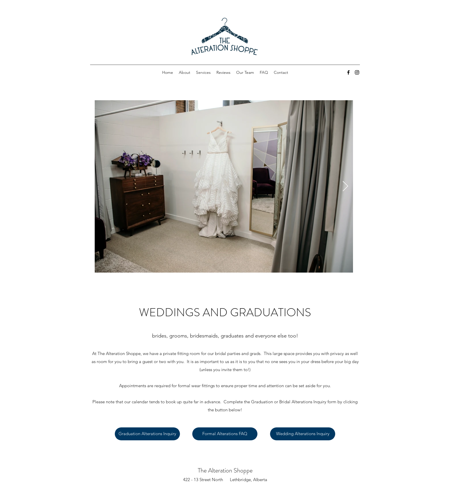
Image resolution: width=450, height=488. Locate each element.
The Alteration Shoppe (225, 470)
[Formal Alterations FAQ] (224, 433)
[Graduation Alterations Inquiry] (147, 433)
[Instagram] (357, 72)
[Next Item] (345, 186)
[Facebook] (348, 72)
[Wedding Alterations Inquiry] (302, 433)
